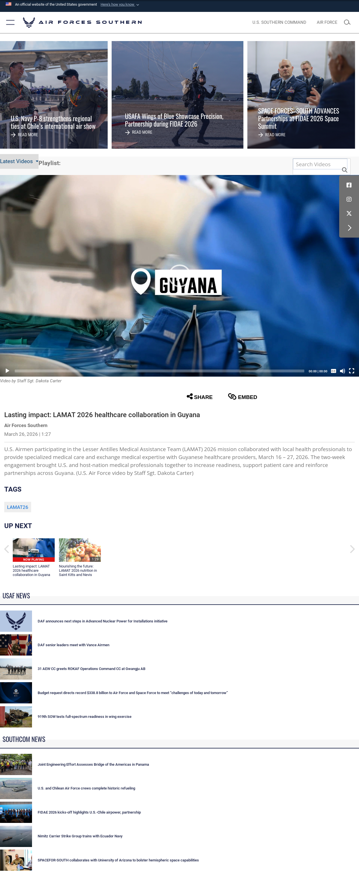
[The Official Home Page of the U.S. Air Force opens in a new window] (327, 22)
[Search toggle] (349, 22)
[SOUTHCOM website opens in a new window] (279, 22)
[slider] (159, 371)
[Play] (7, 371)
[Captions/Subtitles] (333, 371)
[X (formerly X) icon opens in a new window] (349, 213)
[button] (120, 4)
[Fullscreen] (351, 371)
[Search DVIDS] (320, 164)
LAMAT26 (17, 507)
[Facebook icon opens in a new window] (349, 185)
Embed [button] (242, 396)
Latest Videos (17, 161)
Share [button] (200, 396)
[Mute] (342, 371)
